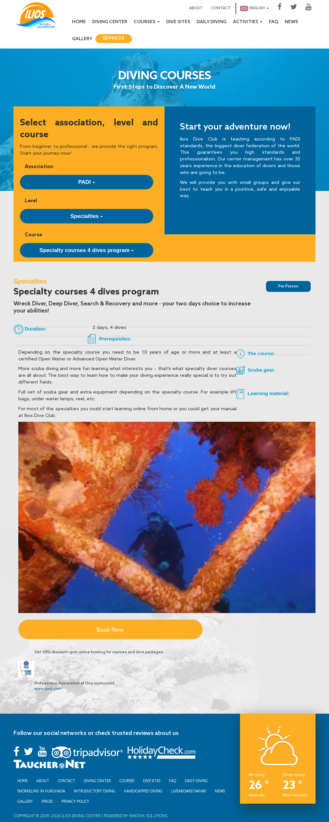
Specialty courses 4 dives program (87, 250)
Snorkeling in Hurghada (41, 791)
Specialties (86, 216)
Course (33, 234)
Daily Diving (212, 22)
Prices (113, 38)
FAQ (273, 22)
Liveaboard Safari (188, 791)
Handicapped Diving (143, 791)
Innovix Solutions (147, 815)
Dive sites (178, 22)
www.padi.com (47, 688)
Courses (127, 781)
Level (31, 200)
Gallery (82, 39)
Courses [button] (147, 22)
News (291, 22)
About (196, 8)
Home (79, 22)
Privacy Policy (75, 801)
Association (39, 166)
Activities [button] (247, 22)
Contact (221, 8)
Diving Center (109, 22)
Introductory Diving (94, 791)
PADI (86, 182)
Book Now (110, 629)
